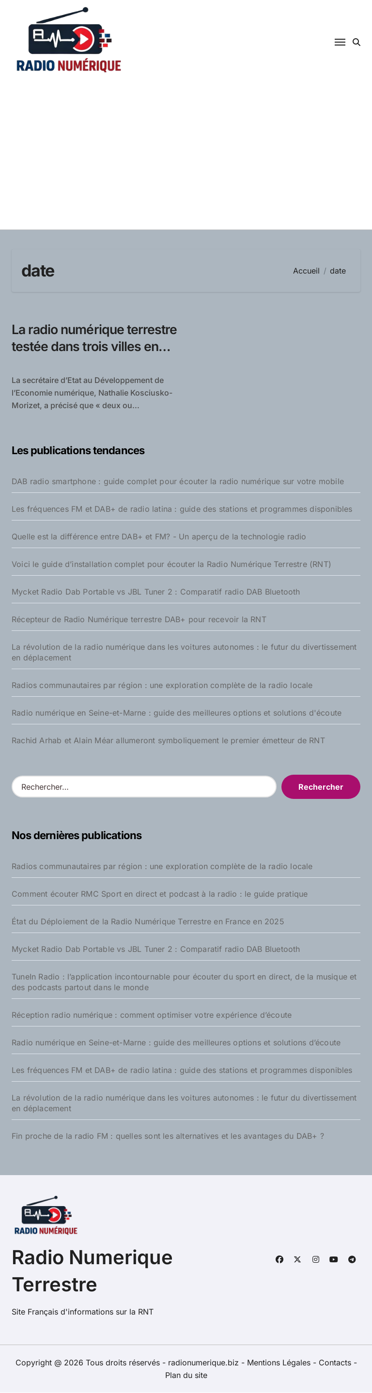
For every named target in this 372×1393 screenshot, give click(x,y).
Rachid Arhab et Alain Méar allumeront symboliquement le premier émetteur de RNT (168, 741)
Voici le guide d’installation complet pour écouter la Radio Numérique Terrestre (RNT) (171, 564)
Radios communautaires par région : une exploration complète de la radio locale (162, 685)
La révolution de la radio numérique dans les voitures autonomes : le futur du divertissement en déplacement (184, 653)
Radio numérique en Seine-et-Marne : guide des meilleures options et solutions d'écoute (176, 713)
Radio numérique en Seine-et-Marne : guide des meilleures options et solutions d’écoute (176, 1042)
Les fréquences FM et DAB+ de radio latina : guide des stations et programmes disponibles (182, 509)
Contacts (335, 1363)
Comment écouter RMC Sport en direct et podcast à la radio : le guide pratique (160, 894)
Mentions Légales (280, 1363)
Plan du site (186, 1375)
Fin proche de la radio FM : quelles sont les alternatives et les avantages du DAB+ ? (168, 1136)
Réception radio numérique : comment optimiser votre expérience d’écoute (152, 1015)
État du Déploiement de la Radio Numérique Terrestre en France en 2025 (148, 921)
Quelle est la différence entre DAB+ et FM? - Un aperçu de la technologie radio (159, 537)
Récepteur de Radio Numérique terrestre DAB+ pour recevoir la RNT (139, 620)
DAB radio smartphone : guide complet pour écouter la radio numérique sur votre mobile (178, 482)
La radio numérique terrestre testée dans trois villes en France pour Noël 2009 (88, 354)
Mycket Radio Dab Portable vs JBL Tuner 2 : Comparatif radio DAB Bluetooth (156, 592)
